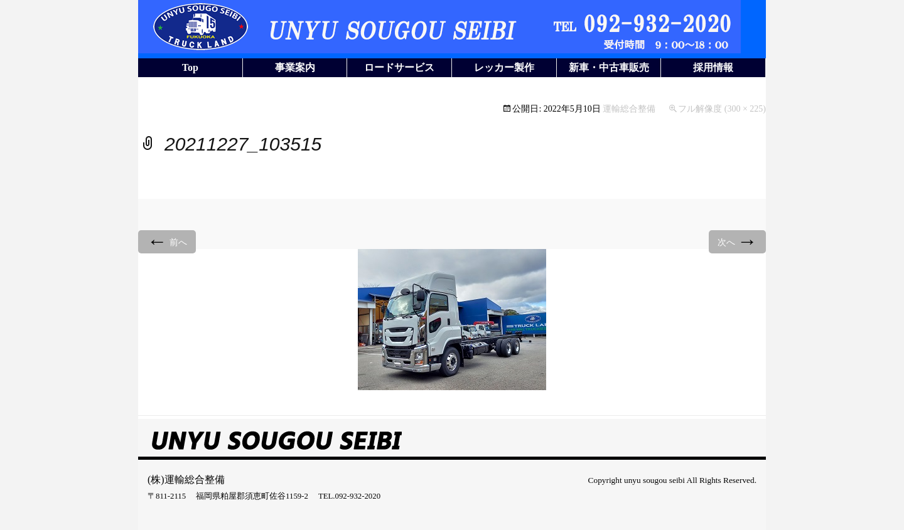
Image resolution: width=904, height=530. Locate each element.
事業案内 (295, 67)
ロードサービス (399, 67)
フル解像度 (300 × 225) (722, 109)
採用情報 (713, 67)
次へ (738, 241)
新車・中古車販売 (609, 67)
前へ (167, 241)
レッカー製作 (504, 67)
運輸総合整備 (629, 109)
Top (190, 67)
